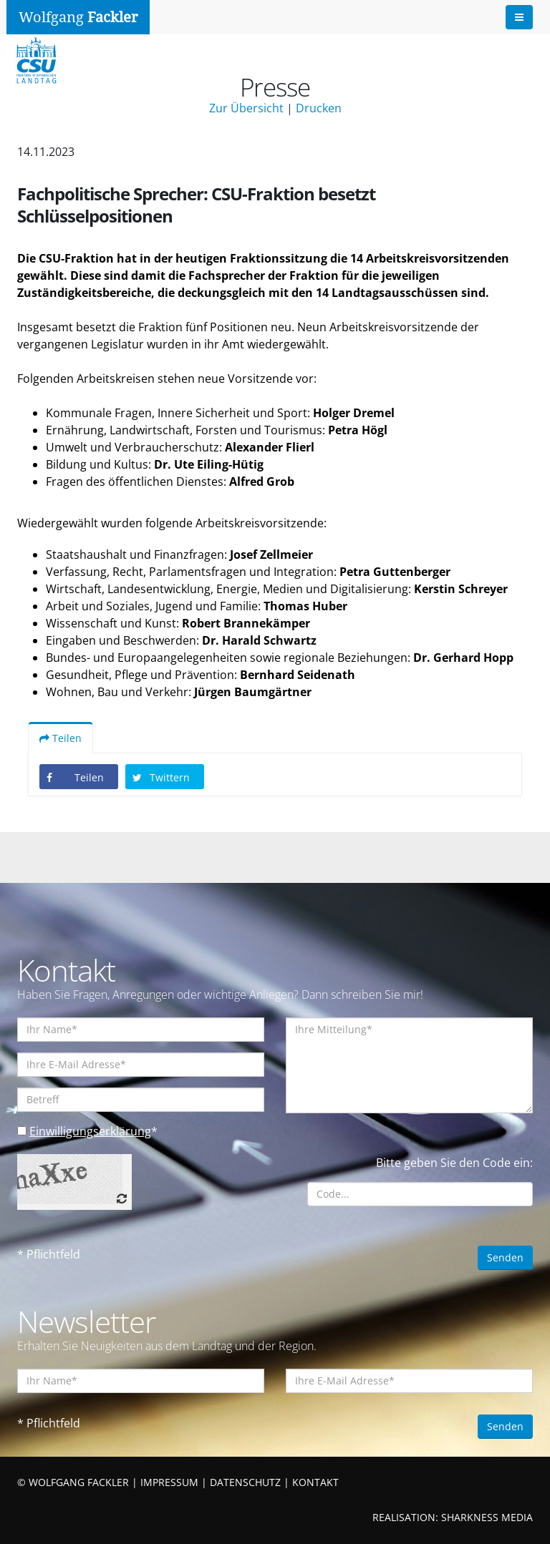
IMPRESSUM (169, 1482)
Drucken (319, 108)
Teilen (60, 738)
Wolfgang (78, 17)
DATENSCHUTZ (245, 1482)
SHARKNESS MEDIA (487, 1517)
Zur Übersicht (246, 108)
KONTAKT (315, 1482)
